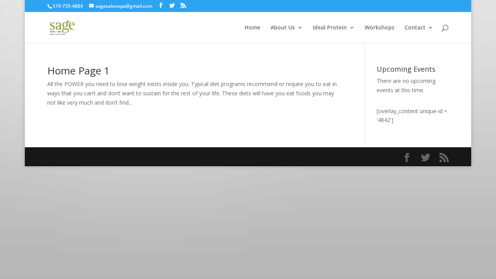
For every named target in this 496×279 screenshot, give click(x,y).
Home (252, 28)
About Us (282, 28)
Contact (415, 28)
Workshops (379, 28)
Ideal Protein (330, 28)
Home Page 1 (78, 71)
